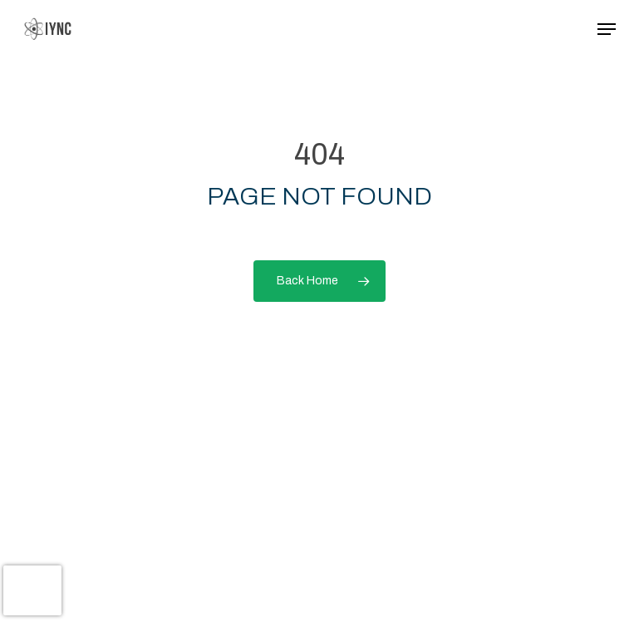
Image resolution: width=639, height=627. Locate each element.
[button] (606, 29)
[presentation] (32, 590)
